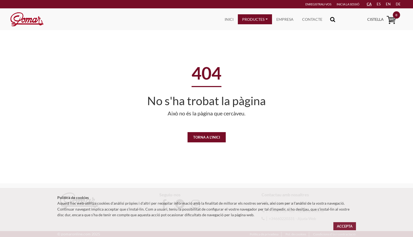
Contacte (312, 19)
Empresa (285, 19)
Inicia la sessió (348, 4)
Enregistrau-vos (318, 4)
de (398, 4)
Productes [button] (253, 19)
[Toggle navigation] (333, 19)
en (388, 4)
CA (369, 4)
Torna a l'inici (206, 137)
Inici (229, 19)
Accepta (344, 226)
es (379, 4)
